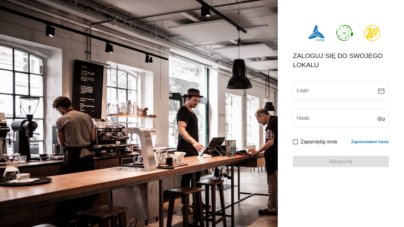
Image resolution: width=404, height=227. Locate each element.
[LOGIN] (341, 161)
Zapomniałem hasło (370, 141)
